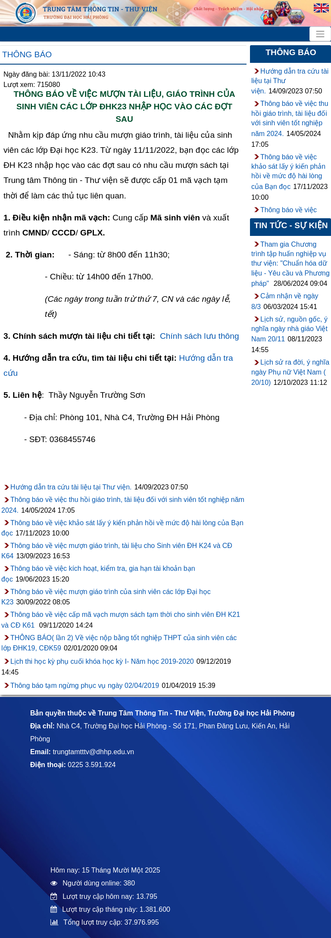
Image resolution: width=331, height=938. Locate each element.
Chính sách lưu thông (199, 336)
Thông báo (27, 54)
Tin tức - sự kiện (291, 225)
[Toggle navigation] (320, 34)
